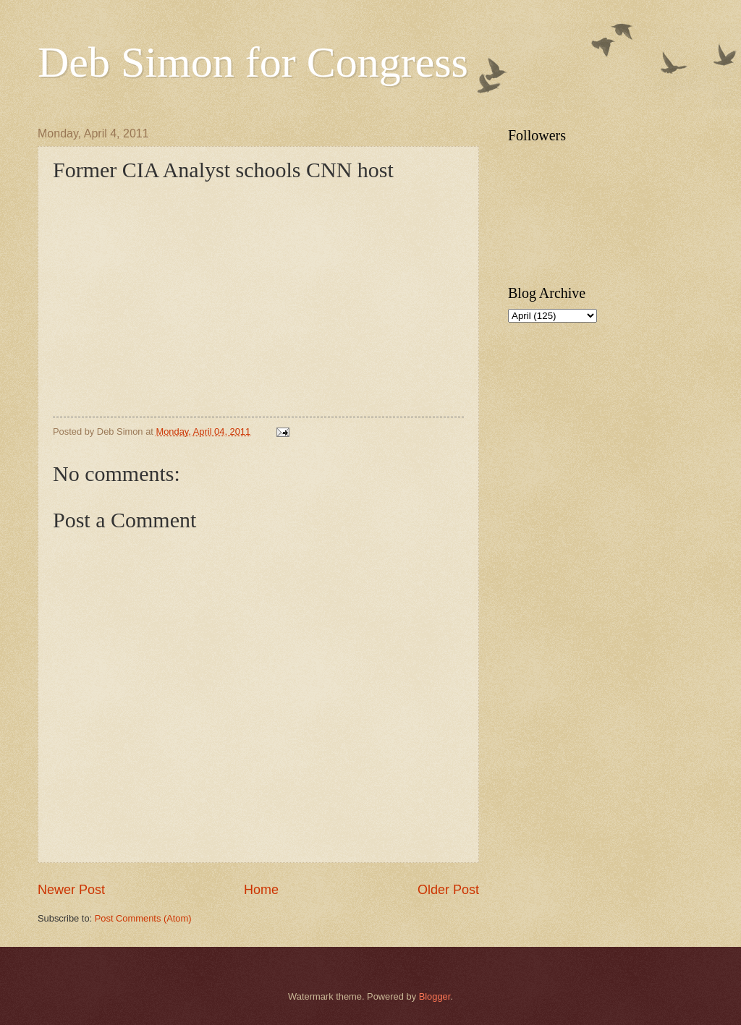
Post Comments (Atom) (143, 918)
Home (261, 889)
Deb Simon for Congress (253, 62)
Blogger (435, 996)
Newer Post (71, 889)
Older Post (448, 889)
